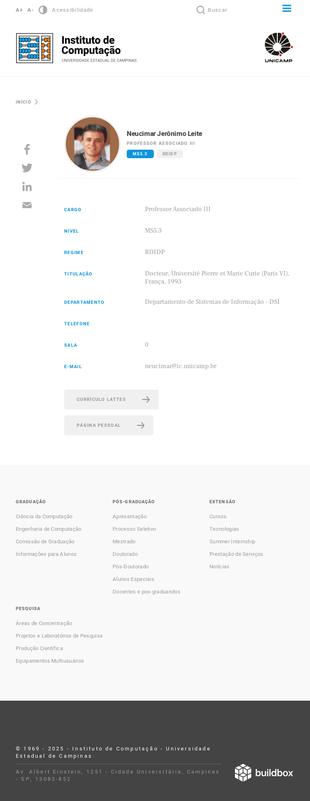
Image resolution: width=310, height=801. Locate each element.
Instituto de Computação (76, 48)
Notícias (219, 566)
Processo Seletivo (134, 529)
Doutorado (125, 554)
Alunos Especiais (133, 579)
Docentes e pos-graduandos (146, 591)
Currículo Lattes (101, 399)
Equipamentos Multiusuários (50, 661)
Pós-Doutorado (131, 566)
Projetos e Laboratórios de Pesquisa (59, 636)
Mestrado (124, 541)
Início (23, 102)
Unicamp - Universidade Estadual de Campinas (279, 47)
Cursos (217, 516)
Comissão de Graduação (45, 541)
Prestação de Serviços (236, 554)
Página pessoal (99, 425)
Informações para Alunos (46, 554)
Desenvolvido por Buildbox (264, 773)
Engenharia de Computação (49, 529)
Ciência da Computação (44, 516)
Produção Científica (39, 648)
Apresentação (130, 516)
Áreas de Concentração (44, 623)
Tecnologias (224, 529)
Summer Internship (232, 541)
